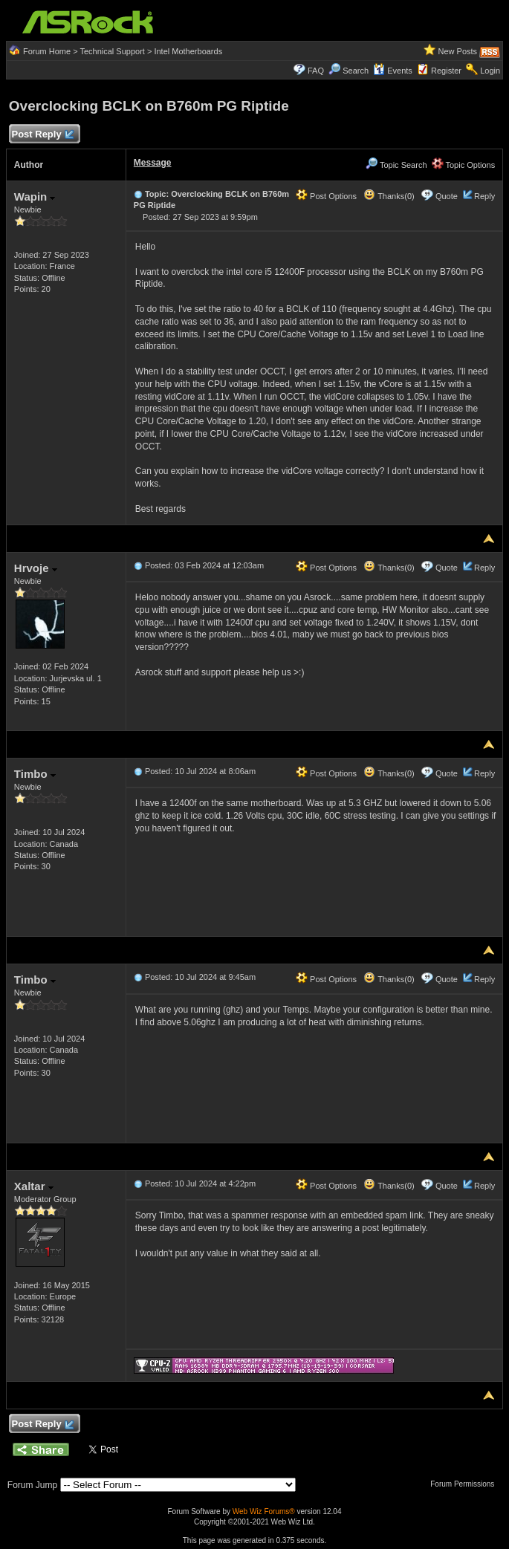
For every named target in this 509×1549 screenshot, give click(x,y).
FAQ (316, 70)
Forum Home (47, 51)
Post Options (326, 196)
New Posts (458, 51)
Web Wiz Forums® (264, 1511)
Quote (446, 196)
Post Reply (42, 135)
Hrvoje (35, 568)
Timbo (35, 773)
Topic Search (396, 164)
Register (446, 70)
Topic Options (464, 164)
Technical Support (112, 51)
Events (392, 70)
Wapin (35, 196)
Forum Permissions (466, 1484)
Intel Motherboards (188, 51)
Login (490, 70)
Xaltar (34, 1186)
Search (356, 70)
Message (153, 163)
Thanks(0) (388, 196)
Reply (484, 196)
